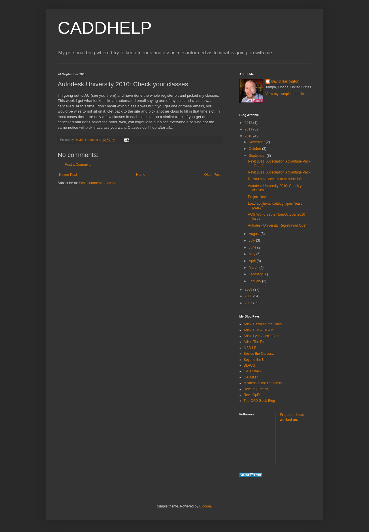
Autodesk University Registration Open (277, 225)
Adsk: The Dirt (255, 342)
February (256, 274)
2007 (249, 303)
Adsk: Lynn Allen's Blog (261, 336)
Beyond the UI (255, 360)
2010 (249, 136)
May (252, 254)
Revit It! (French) (256, 389)
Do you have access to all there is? (275, 179)
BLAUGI (250, 365)
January (255, 281)
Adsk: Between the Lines (263, 324)
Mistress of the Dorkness (263, 383)
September (258, 156)
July (252, 240)
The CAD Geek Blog (259, 401)
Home (140, 175)
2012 (249, 123)
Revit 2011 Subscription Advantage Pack (279, 172)
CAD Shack (252, 371)
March (254, 268)
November (257, 142)
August (255, 234)
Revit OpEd (252, 395)
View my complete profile (285, 94)
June (253, 247)
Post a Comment (78, 165)
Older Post (212, 175)
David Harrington (285, 81)
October (255, 149)
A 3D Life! (251, 348)
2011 (249, 129)
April (253, 261)
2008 (249, 296)
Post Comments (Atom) (97, 183)
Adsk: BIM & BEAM (258, 330)
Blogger (205, 506)
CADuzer (251, 377)
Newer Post (68, 175)
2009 (249, 290)
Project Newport (260, 197)
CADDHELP (105, 28)
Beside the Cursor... (259, 354)
